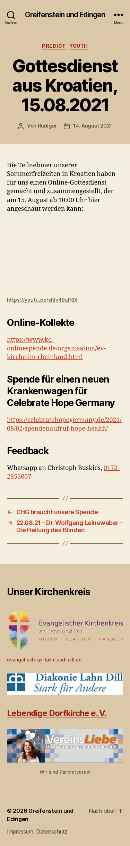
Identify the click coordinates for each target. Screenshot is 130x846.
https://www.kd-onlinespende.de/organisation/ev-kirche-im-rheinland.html (56, 348)
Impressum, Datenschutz (37, 831)
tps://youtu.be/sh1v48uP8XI (45, 300)
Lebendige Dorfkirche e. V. (56, 713)
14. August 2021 (92, 125)
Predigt (54, 46)
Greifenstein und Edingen (65, 14)
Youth (78, 46)
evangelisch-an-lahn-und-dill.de (44, 659)
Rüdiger (47, 125)
